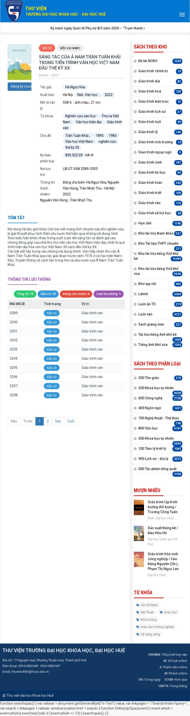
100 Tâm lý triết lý (160, 449)
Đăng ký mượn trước (21, 86)
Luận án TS (160, 304)
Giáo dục (168, 612)
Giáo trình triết (160, 193)
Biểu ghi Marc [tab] (70, 48)
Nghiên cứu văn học (80, 116)
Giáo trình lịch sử (160, 112)
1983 (113, 136)
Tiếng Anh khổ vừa (160, 345)
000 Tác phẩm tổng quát (160, 470)
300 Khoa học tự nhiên (160, 389)
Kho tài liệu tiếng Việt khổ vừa (158, 272)
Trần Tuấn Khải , (78, 136)
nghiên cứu (107, 141)
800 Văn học (160, 428)
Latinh (160, 294)
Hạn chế (160, 223)
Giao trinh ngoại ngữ (160, 152)
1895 (100, 136)
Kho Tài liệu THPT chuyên (160, 245)
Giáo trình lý (160, 132)
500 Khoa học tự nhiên (160, 440)
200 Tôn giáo (160, 378)
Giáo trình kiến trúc (160, 101)
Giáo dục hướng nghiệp (155, 627)
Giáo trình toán (160, 183)
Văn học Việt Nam (79, 141)
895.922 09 (74, 155)
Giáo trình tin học (160, 172)
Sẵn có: (48, 294)
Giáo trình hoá (160, 91)
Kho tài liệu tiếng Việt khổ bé (158, 257)
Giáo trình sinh (160, 162)
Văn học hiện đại (89, 122)
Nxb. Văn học (87, 95)
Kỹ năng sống (148, 634)
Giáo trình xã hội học (160, 213)
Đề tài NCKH (160, 61)
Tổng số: (25, 294)
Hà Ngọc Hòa (75, 87)
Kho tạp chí (160, 284)
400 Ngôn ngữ (160, 408)
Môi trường (146, 619)
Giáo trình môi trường (160, 142)
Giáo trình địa (160, 81)
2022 (109, 95)
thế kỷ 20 (72, 147)
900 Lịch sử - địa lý (160, 459)
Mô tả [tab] (47, 48)
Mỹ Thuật (145, 612)
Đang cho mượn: (76, 294)
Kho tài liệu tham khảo (160, 233)
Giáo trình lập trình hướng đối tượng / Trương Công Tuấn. (163, 507)
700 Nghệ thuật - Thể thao (160, 419)
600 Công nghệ (160, 398)
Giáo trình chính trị (160, 71)
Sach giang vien (160, 324)
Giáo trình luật (160, 122)
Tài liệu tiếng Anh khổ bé (160, 336)
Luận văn (160, 314)
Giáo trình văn (160, 203)
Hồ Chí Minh (147, 605)
